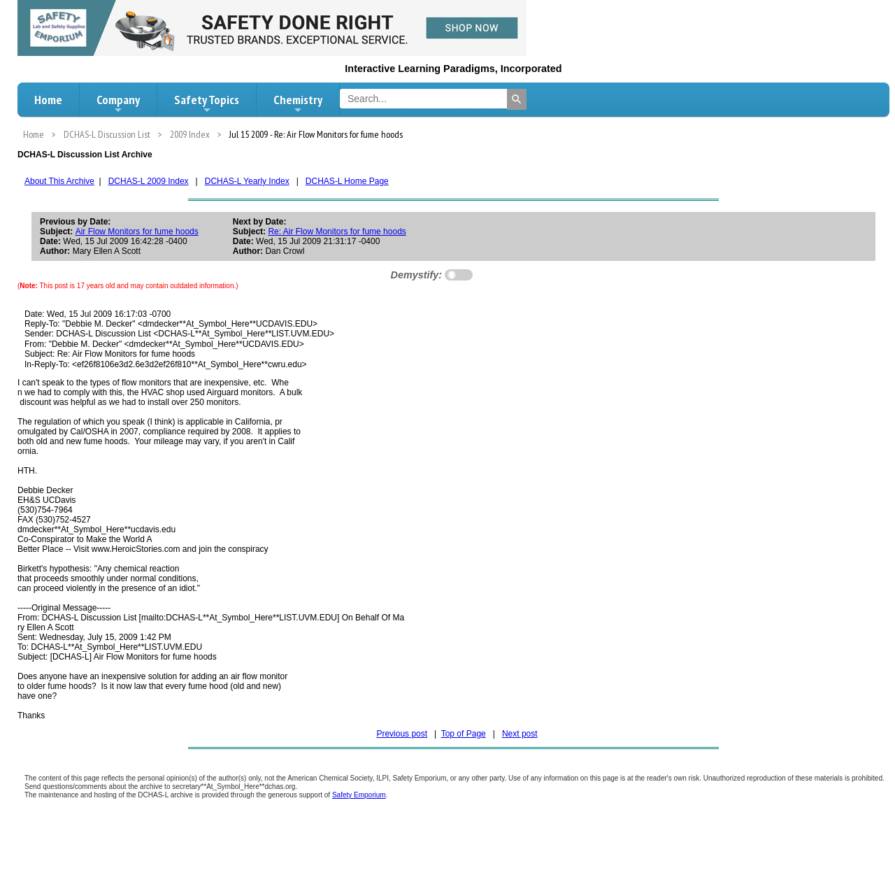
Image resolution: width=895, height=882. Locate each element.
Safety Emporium (359, 795)
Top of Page (463, 734)
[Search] (517, 99)
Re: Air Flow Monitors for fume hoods (337, 231)
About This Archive (59, 181)
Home (48, 100)
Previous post (401, 734)
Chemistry (297, 103)
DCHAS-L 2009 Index (148, 181)
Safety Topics (206, 103)
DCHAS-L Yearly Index (247, 181)
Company (118, 103)
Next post (520, 734)
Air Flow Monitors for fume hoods (137, 231)
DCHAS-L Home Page (347, 181)
